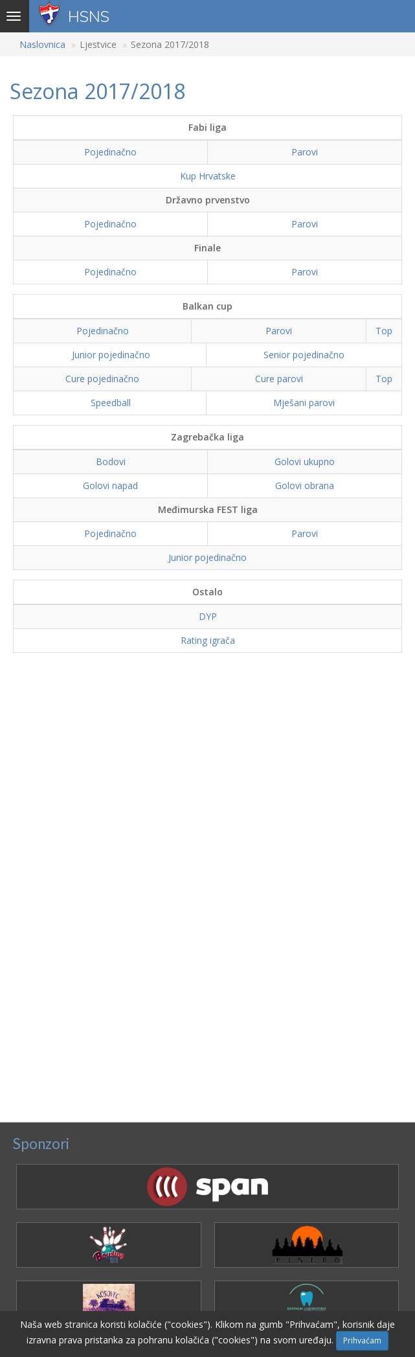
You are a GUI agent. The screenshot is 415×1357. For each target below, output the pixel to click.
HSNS (88, 16)
